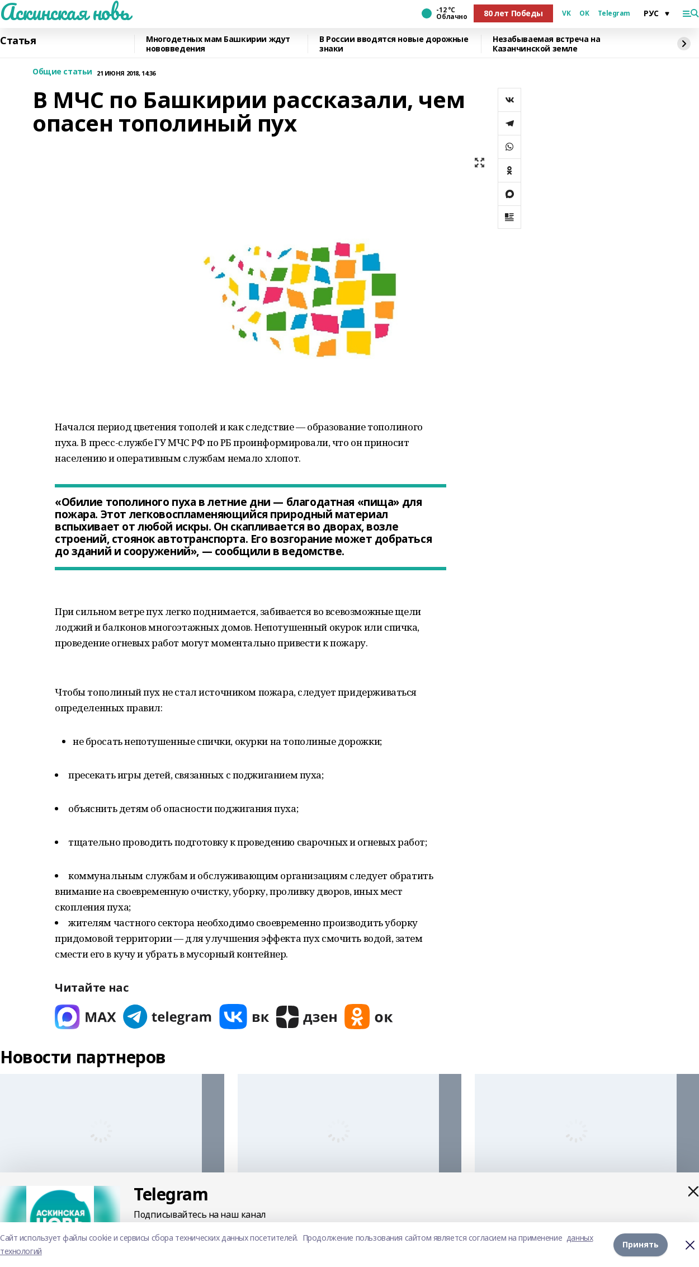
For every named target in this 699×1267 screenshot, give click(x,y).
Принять (640, 1244)
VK (566, 13)
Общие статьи (62, 72)
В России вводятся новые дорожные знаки (394, 44)
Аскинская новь (64, 12)
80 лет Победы (513, 13)
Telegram (614, 13)
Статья (18, 41)
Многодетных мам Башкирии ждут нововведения (218, 44)
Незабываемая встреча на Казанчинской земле (546, 44)
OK (584, 13)
